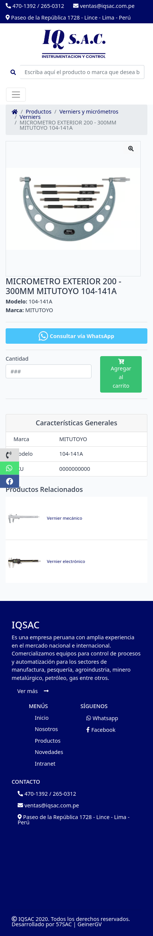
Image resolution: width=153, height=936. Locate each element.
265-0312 (52, 5)
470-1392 (21, 5)
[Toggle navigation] (16, 95)
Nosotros (46, 729)
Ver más (32, 691)
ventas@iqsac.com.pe (104, 5)
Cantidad (17, 358)
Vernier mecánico (64, 518)
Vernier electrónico (66, 561)
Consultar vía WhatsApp (76, 336)
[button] (9, 454)
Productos (39, 111)
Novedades (49, 751)
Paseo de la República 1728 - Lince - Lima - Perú (68, 17)
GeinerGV (90, 924)
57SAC (64, 924)
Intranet (45, 763)
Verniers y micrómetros (88, 111)
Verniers (30, 117)
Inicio (42, 717)
